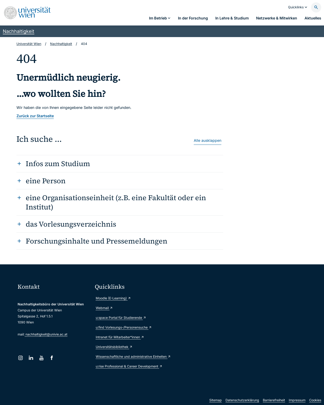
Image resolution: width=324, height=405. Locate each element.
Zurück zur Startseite (35, 116)
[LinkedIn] (31, 358)
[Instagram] (20, 358)
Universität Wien (28, 44)
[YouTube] (41, 358)
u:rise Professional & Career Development (129, 366)
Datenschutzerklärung (242, 400)
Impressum (297, 400)
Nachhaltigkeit (18, 31)
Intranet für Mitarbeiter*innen (120, 337)
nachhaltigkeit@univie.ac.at (46, 334)
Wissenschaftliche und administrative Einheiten (131, 356)
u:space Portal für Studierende (121, 318)
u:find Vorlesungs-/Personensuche (124, 327)
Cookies (315, 400)
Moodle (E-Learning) (113, 298)
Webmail (104, 308)
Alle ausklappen (207, 140)
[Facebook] (52, 358)
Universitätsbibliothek (114, 347)
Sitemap (215, 400)
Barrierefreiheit (274, 400)
